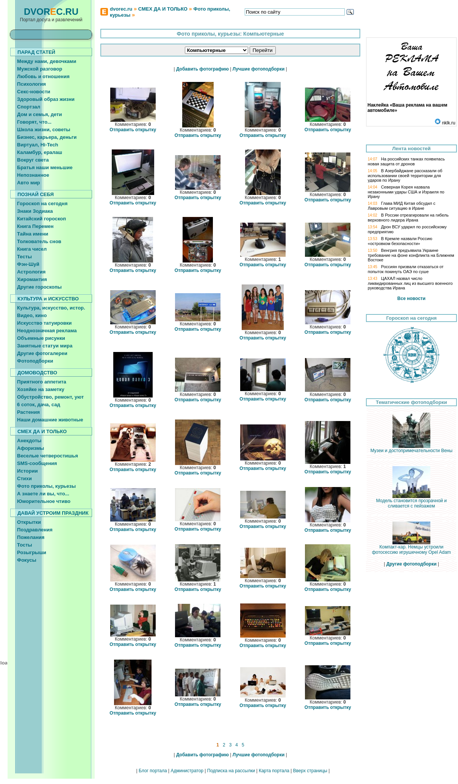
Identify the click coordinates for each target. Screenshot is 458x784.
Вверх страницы (310, 770)
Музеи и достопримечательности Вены (411, 448)
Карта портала (274, 770)
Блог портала (153, 770)
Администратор (186, 770)
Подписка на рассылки (231, 770)
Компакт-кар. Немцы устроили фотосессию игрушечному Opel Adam (411, 547)
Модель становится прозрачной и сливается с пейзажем (411, 501)
